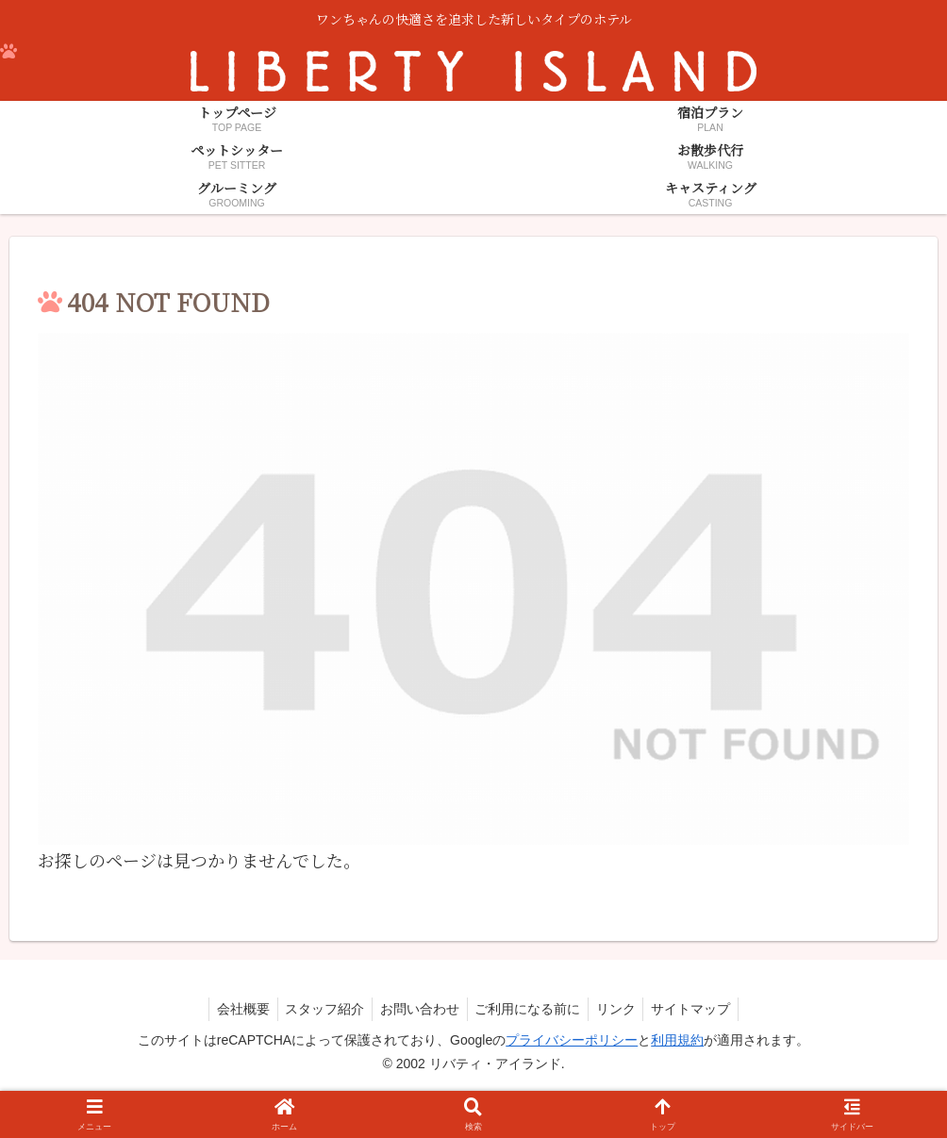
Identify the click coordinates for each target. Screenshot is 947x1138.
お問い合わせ (417, 1008)
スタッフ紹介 (318, 1008)
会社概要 (233, 1008)
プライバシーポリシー (572, 1039)
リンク (622, 1008)
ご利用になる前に (530, 1008)
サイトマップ (701, 1008)
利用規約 (677, 1039)
